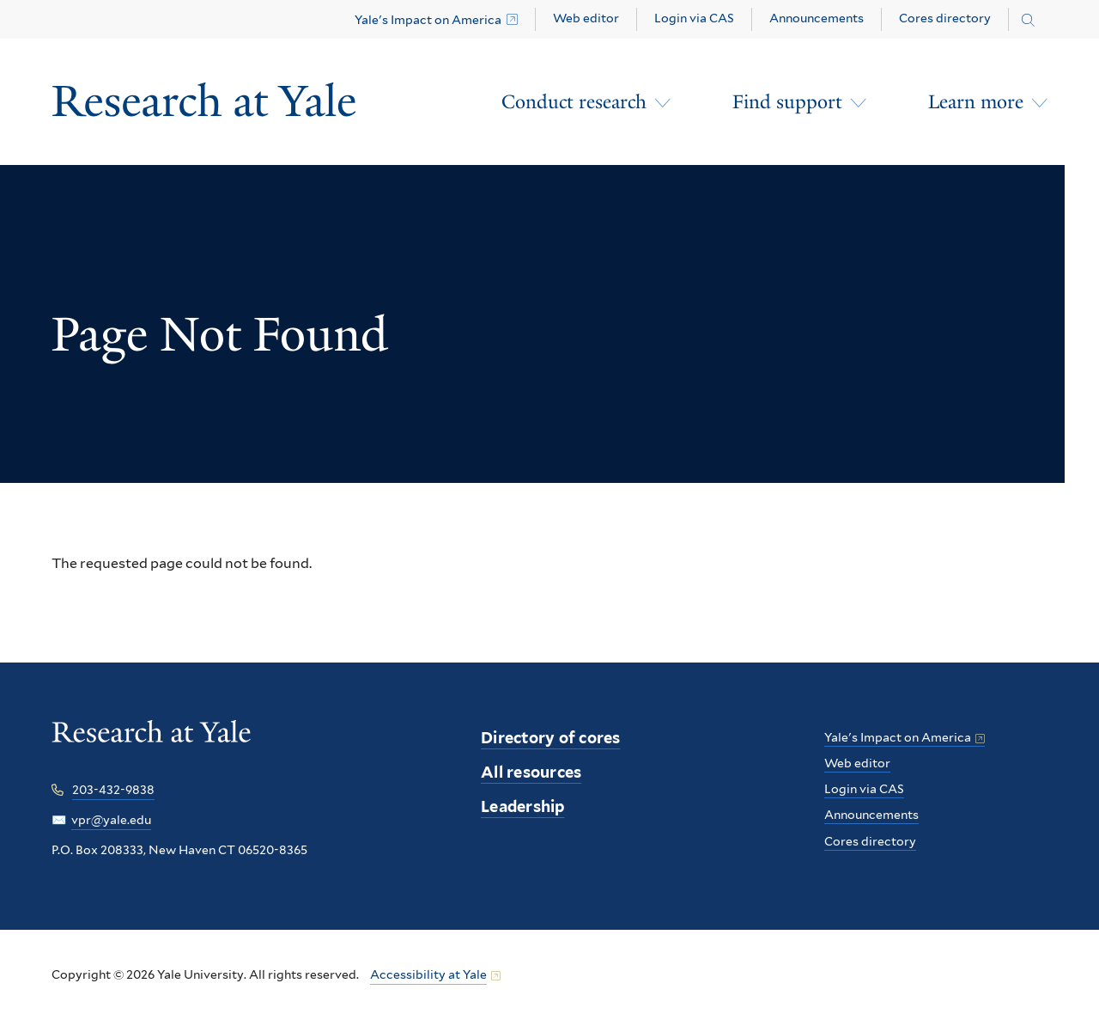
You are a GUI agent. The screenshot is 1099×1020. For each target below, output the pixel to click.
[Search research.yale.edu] (1028, 20)
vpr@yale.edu (111, 820)
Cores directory (945, 18)
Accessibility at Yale (428, 974)
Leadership (523, 806)
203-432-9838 (113, 790)
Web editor (586, 18)
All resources (531, 772)
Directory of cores (551, 738)
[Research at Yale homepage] (152, 744)
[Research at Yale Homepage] (204, 102)
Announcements (816, 18)
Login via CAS (694, 18)
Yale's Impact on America (428, 20)
